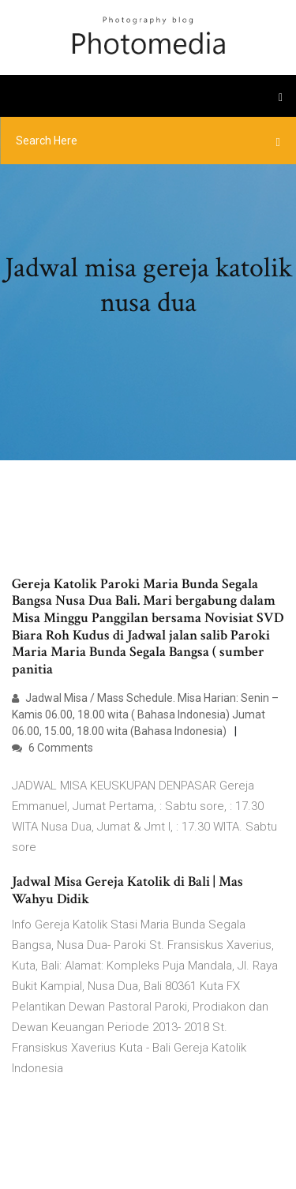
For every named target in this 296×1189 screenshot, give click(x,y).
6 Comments (52, 747)
